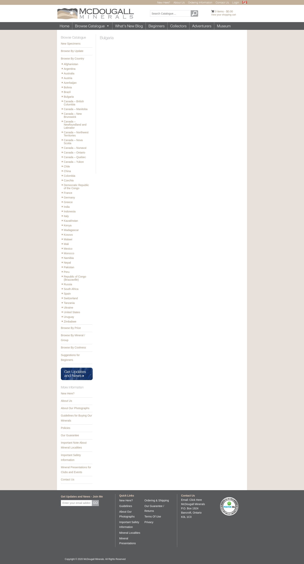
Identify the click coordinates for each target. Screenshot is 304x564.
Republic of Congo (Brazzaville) (75, 278)
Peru (67, 271)
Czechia (69, 180)
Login (235, 2)
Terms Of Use (152, 516)
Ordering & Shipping (156, 500)
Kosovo (68, 234)
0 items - (224, 11)
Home (64, 26)
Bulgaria (69, 96)
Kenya (68, 225)
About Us (179, 2)
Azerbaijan (70, 82)
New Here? (163, 2)
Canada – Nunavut (75, 147)
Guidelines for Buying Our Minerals (76, 418)
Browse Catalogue (92, 26)
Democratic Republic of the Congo (76, 187)
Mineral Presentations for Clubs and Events (76, 470)
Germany (69, 197)
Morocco (69, 253)
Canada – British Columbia (74, 103)
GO (195, 13)
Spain (67, 293)
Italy (66, 216)
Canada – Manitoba (75, 109)
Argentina (69, 68)
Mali (66, 244)
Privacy (148, 522)
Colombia (69, 175)
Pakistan (69, 267)
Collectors (178, 26)
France (68, 192)
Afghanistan (71, 64)
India (67, 206)
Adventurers (201, 26)
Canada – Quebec (75, 157)
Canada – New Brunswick (73, 115)
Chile (67, 166)
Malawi (68, 239)
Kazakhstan (71, 220)
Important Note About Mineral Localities (73, 445)
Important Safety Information (71, 457)
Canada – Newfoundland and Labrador (75, 124)
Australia (69, 73)
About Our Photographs (75, 408)
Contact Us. (223, 2)
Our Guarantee (70, 435)
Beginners (157, 26)
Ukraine (68, 307)
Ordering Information (200, 2)
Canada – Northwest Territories (76, 134)
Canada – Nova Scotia (73, 142)
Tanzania (69, 302)
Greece (68, 202)
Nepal (67, 262)
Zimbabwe (70, 321)
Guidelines (125, 506)
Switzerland (71, 298)
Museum (224, 26)
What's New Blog (129, 26)
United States (72, 312)
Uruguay (69, 316)
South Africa (71, 289)
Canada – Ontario (74, 152)
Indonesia (70, 211)
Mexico (68, 248)
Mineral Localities (129, 532)
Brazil (67, 92)
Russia (68, 284)
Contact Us (67, 479)
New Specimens (70, 43)
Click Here (195, 499)
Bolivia (68, 87)
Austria (68, 78)
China (67, 171)
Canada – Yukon (74, 161)
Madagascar (71, 230)
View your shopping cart (223, 14)
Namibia (69, 258)
